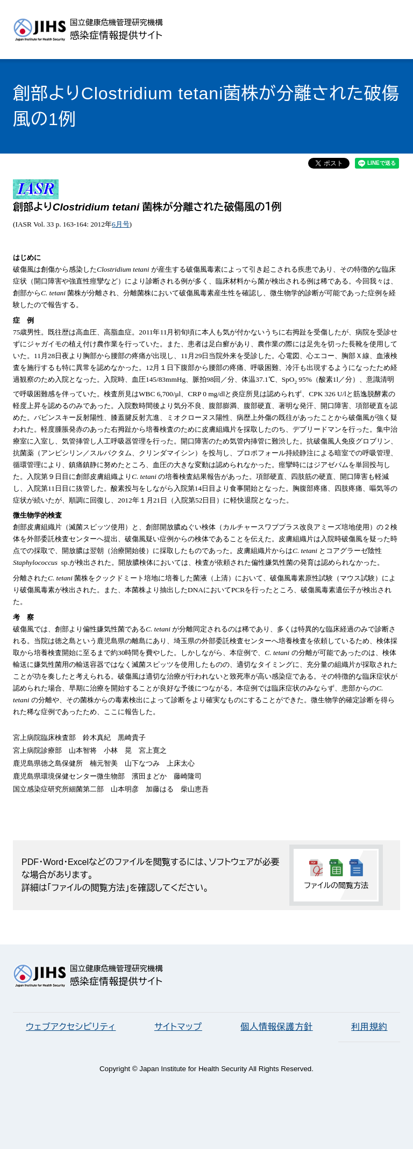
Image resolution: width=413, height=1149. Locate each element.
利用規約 (369, 1026)
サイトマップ (178, 1026)
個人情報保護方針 (276, 1026)
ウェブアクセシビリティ (71, 1026)
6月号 (121, 224)
